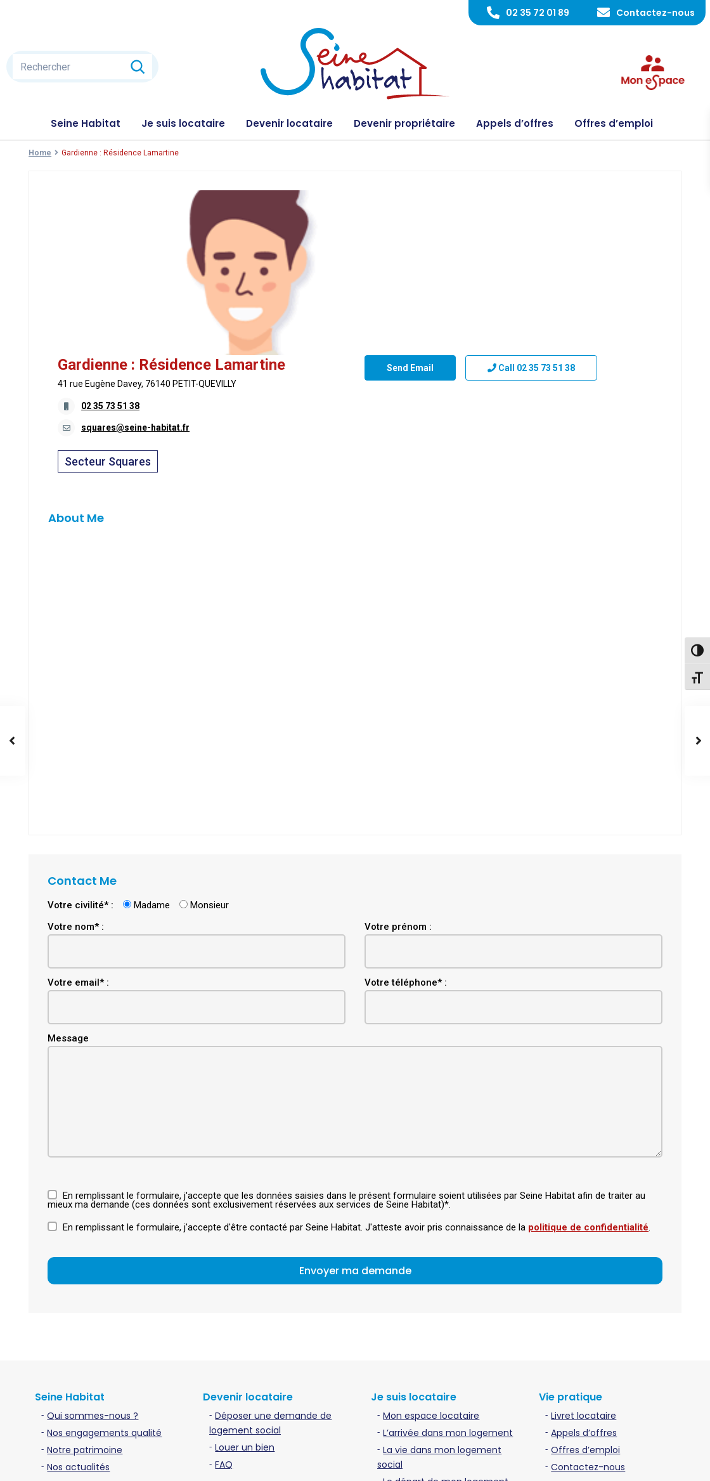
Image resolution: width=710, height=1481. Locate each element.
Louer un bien (244, 1314)
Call (531, 339)
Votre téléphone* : (406, 849)
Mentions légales (459, 1461)
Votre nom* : (76, 793)
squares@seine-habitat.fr (442, 263)
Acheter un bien (250, 1375)
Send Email (410, 339)
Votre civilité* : (80, 771)
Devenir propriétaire (404, 123)
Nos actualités (78, 1334)
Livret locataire (583, 1282)
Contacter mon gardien (436, 1365)
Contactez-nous (655, 12)
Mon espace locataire (431, 1282)
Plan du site (658, 1461)
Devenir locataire (289, 123)
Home (40, 152)
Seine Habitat (85, 123)
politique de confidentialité (588, 1094)
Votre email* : (78, 849)
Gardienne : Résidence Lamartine (478, 200)
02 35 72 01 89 (537, 12)
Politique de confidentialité (564, 1461)
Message (68, 905)
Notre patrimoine (84, 1316)
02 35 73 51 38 (417, 241)
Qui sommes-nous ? (92, 1282)
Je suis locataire (183, 123)
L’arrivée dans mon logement (448, 1299)
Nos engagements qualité (104, 1299)
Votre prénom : (398, 793)
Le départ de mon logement (445, 1348)
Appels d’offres (514, 123)
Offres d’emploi (613, 123)
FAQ (224, 1331)
